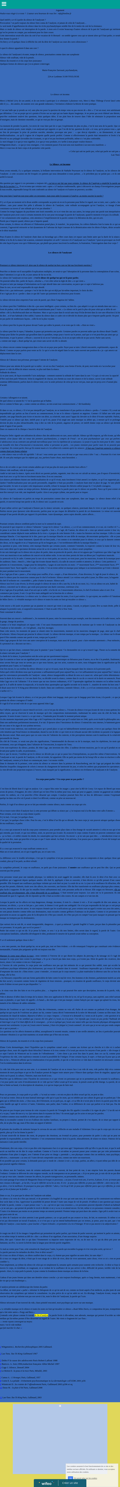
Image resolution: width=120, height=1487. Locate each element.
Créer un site (70, 1483)
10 (1, 1387)
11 (1, 1397)
